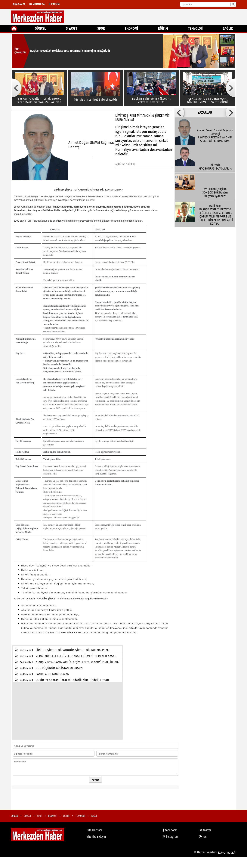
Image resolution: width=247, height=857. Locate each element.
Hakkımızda (37, 4)
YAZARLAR (205, 113)
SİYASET (71, 28)
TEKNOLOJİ (195, 28)
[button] (16, 87)
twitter (205, 830)
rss (203, 836)
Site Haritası (94, 830)
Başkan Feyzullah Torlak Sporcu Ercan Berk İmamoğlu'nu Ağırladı (70, 50)
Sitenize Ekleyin (96, 836)
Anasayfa (19, 4)
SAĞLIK (228, 28)
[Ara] (233, 4)
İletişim (54, 4)
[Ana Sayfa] (14, 28)
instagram (170, 836)
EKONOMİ (131, 28)
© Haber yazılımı (215, 852)
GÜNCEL (40, 28)
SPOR (101, 28)
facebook (170, 830)
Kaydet (95, 780)
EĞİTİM (163, 28)
